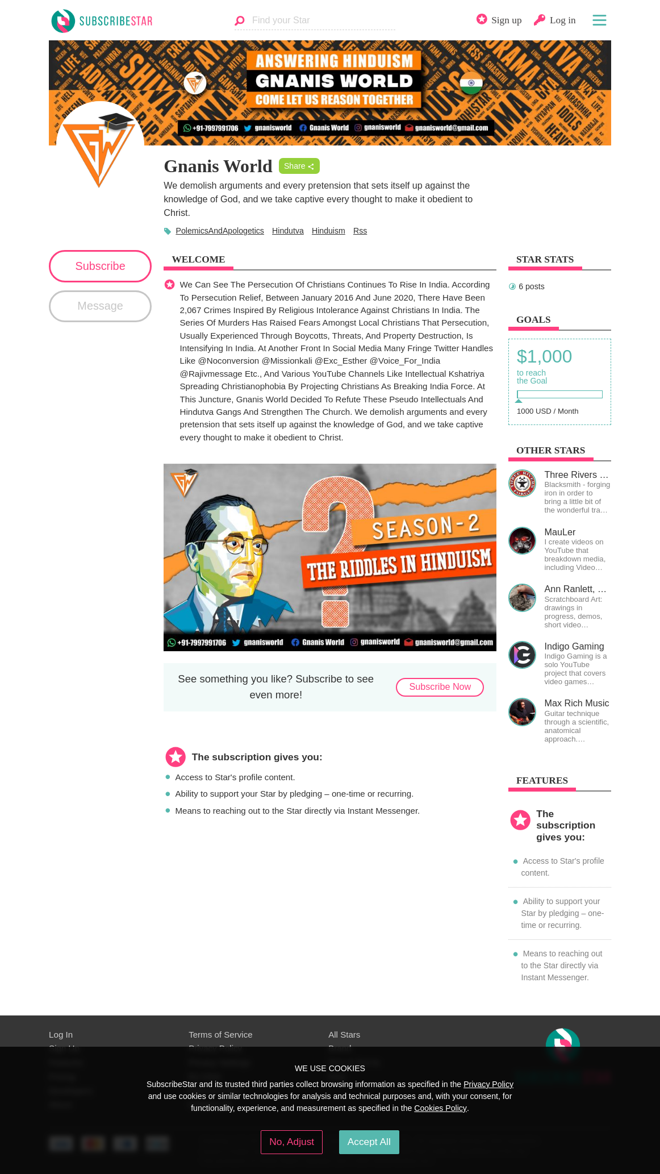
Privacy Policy (488, 1084)
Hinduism (328, 230)
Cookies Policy (440, 1108)
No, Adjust (291, 1141)
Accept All (369, 1141)
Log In (61, 1034)
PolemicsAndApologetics (220, 230)
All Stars (344, 1034)
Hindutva (288, 230)
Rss (360, 230)
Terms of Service (221, 1034)
